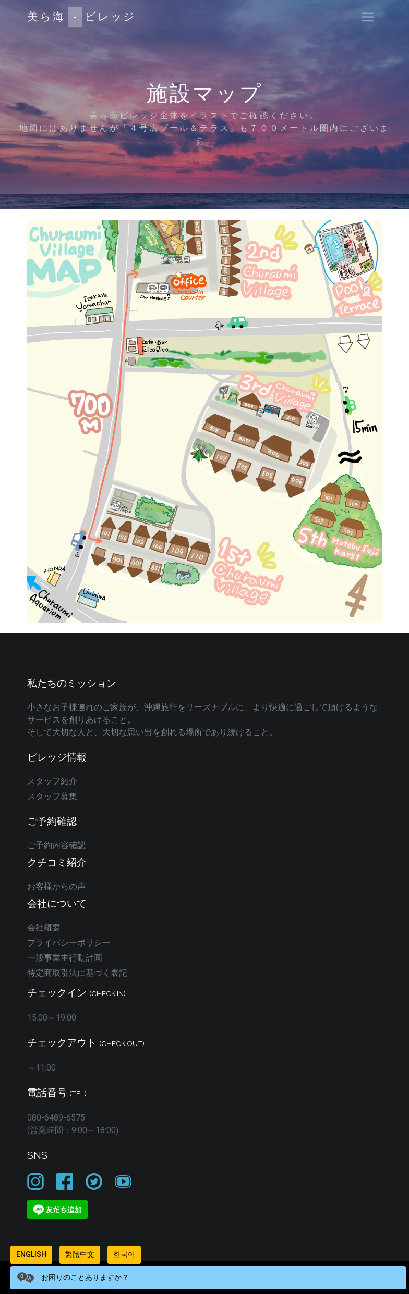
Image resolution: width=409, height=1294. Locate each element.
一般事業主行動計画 (64, 958)
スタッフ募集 (52, 796)
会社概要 (44, 927)
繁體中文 (79, 1254)
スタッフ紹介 (52, 781)
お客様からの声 (56, 886)
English (31, 1254)
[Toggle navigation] (367, 17)
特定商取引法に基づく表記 (77, 973)
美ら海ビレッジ (81, 17)
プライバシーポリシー (69, 943)
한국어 (124, 1254)
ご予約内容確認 (56, 845)
